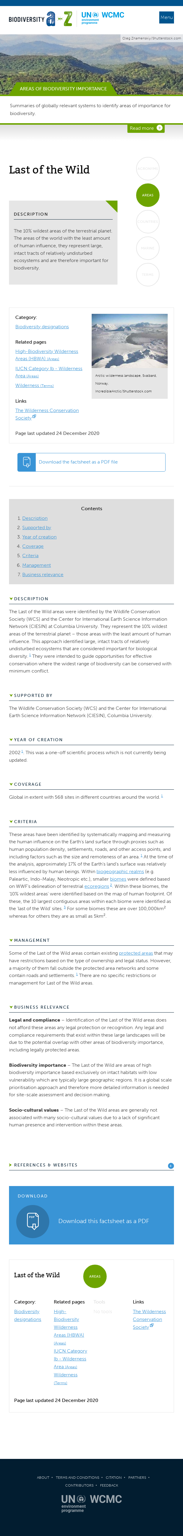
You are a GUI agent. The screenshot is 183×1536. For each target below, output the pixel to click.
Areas (148, 195)
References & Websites (46, 1165)
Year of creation (39, 537)
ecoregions (96, 886)
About (43, 1477)
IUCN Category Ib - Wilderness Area (70, 1358)
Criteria (30, 555)
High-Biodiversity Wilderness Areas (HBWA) (69, 1327)
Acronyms (148, 169)
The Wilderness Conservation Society (149, 1319)
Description (34, 518)
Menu (166, 17)
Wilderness (34, 385)
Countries (147, 222)
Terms (148, 275)
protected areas (136, 953)
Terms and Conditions (77, 1477)
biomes (118, 879)
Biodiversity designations (42, 326)
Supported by (36, 527)
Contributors (79, 1485)
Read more (142, 128)
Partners (137, 1477)
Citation (114, 1477)
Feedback (109, 1485)
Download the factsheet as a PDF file (78, 462)
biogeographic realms (120, 871)
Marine (147, 248)
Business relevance (42, 574)
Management (36, 565)
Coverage (33, 546)
